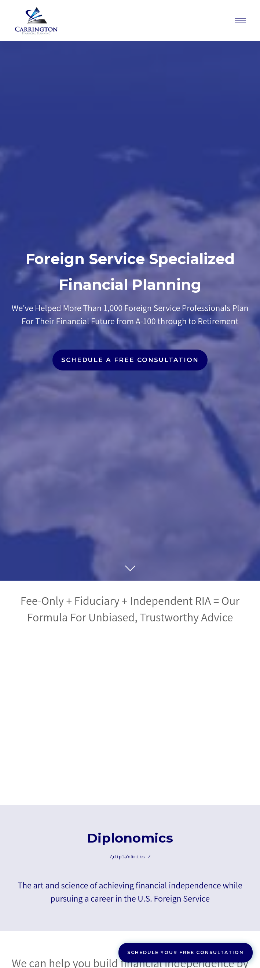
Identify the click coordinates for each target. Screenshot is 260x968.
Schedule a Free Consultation (130, 360)
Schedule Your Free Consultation (185, 952)
